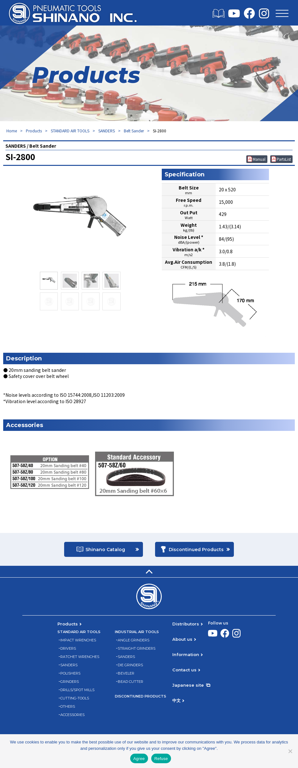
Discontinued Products (196, 549)
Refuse (161, 758)
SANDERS (106, 130)
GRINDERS (69, 681)
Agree (139, 758)
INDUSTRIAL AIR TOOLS (137, 632)
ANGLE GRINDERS (133, 640)
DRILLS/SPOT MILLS (77, 690)
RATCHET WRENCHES (79, 657)
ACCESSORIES (72, 715)
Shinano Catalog (105, 549)
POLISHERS (70, 673)
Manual (259, 159)
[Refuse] (290, 751)
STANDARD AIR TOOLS (70, 130)
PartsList (284, 159)
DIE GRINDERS (130, 665)
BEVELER (126, 673)
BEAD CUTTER (130, 681)
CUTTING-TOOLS (74, 698)
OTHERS (67, 706)
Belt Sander (134, 130)
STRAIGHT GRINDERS (136, 648)
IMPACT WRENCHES (78, 640)
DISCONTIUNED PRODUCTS (140, 696)
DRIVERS (68, 648)
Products (34, 130)
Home (11, 130)
